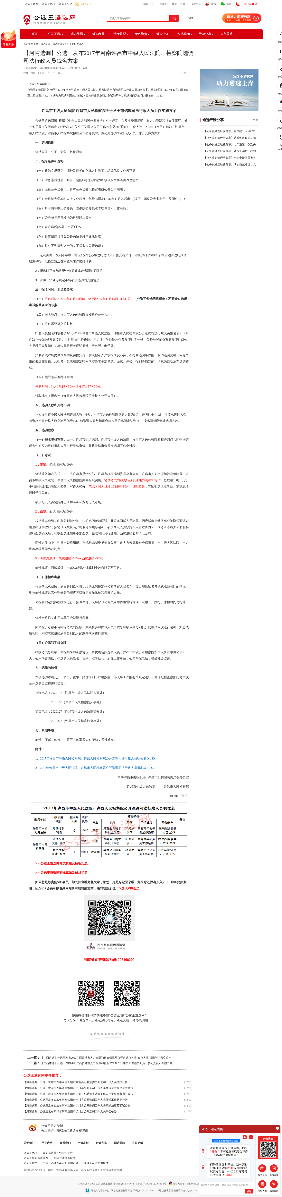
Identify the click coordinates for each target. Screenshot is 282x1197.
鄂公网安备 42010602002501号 (186, 1183)
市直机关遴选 (76, 44)
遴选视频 (183, 34)
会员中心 (196, 4)
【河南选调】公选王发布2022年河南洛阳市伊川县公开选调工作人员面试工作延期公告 (76, 1099)
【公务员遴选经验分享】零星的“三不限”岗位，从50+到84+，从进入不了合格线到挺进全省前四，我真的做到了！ (231, 131)
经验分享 (205, 34)
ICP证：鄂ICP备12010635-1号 (151, 1183)
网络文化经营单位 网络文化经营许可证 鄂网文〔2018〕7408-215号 (123, 1190)
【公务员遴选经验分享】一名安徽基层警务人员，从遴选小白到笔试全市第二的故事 (231, 157)
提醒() (148, 4)
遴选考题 (98, 34)
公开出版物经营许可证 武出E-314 (179, 1190)
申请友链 (83, 1143)
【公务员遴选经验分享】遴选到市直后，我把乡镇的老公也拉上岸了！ (231, 137)
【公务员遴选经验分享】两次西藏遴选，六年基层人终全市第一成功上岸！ (231, 164)
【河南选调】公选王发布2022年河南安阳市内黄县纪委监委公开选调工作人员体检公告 (76, 1082)
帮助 (190, 18)
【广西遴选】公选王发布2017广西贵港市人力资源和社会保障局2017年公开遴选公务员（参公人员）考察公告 (106, 1063)
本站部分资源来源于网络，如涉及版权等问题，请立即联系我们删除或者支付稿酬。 (74, 1170)
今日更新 (137, 1143)
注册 (182, 4)
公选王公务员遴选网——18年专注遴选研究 (50, 1158)
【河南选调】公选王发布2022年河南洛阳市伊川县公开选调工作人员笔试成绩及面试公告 (77, 1105)
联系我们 (65, 1143)
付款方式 (101, 1143)
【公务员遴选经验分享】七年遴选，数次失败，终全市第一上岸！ (231, 144)
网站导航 (119, 1143)
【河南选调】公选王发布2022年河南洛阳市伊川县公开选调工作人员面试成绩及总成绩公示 (78, 1088)
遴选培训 (162, 34)
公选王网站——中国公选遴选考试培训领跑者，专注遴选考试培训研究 (66, 1163)
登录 (174, 4)
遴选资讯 (77, 34)
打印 (33, 73)
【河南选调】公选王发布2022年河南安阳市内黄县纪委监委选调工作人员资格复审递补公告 (78, 1093)
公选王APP (65, 4)
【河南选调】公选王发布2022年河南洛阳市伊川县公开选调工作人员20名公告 (70, 1111)
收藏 (26, 73)
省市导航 (226, 34)
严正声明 (47, 1143)
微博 (213, 4)
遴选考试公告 (60, 44)
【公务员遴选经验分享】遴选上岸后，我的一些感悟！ (231, 151)
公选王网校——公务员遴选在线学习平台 (48, 1152)
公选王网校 (48, 4)
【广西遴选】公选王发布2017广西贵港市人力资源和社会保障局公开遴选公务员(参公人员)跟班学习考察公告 (106, 1057)
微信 (229, 4)
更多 (255, 120)
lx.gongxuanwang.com (50, 67)
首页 (34, 34)
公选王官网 (31, 4)
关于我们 (29, 1143)
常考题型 (119, 34)
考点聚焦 (141, 34)
